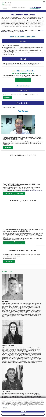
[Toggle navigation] (43, 2)
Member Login (14, 7)
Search (8, 8)
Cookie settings (23, 411)
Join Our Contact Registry (21, 7)
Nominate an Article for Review (23, 80)
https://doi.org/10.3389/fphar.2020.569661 (32, 190)
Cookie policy (5, 407)
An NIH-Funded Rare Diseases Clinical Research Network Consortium (23, 11)
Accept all (23, 414)
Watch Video (8, 147)
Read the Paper (8, 193)
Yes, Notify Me (7, 97)
